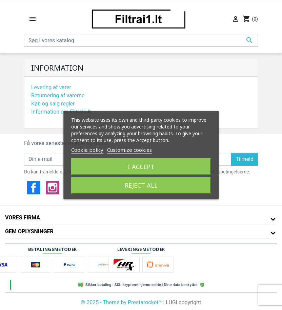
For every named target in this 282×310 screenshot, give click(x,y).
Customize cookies (129, 149)
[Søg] (141, 40)
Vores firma (22, 217)
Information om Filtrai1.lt (61, 112)
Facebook (33, 187)
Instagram (52, 187)
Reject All (141, 185)
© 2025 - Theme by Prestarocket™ (122, 302)
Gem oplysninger (29, 231)
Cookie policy (87, 149)
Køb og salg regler (53, 103)
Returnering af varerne (57, 95)
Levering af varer (51, 87)
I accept (141, 167)
